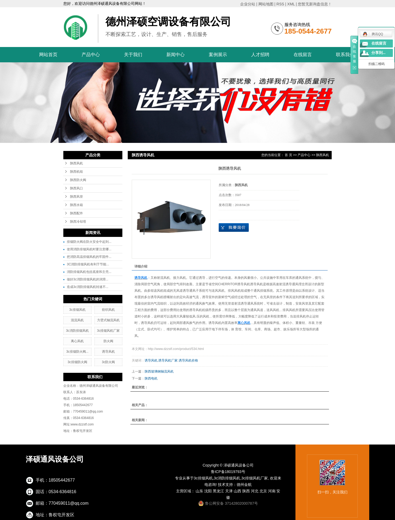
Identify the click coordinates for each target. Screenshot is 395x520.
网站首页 (48, 54)
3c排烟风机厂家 (108, 331)
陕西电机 (151, 378)
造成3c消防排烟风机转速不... (87, 287)
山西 (237, 491)
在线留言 (303, 54)
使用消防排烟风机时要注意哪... (89, 249)
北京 (263, 491)
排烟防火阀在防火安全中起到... (89, 242)
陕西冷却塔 (78, 221)
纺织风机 (108, 310)
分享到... (378, 53)
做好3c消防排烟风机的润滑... (87, 279)
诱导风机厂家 (168, 360)
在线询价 (234, 227)
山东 (199, 491)
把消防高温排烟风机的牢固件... (89, 257)
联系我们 (345, 54)
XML (291, 4)
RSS (280, 4)
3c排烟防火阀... (77, 351)
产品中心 (91, 54)
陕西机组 (76, 172)
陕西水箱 (76, 205)
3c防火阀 (108, 362)
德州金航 (244, 484)
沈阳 (208, 491)
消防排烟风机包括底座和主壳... (89, 272)
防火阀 (108, 341)
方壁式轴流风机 (108, 320)
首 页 (288, 155)
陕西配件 (76, 213)
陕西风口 (76, 188)
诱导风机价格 (188, 360)
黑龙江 (218, 491)
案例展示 (218, 54)
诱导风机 (108, 351)
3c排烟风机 (77, 310)
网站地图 (265, 4)
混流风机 (77, 320)
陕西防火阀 (78, 180)
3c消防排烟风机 (77, 331)
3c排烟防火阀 (77, 362)
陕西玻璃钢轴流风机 (159, 371)
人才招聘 (260, 54)
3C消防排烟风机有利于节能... (88, 264)
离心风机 (77, 341)
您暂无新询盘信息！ (315, 4)
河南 (272, 491)
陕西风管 (76, 196)
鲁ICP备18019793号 (228, 472)
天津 (229, 491)
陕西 (246, 491)
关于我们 (133, 54)
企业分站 (247, 4)
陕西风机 (76, 163)
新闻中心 (175, 54)
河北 (254, 491)
